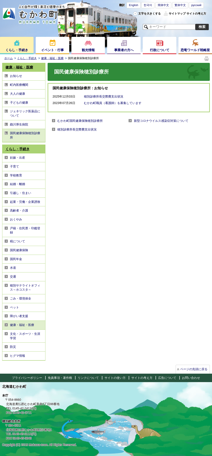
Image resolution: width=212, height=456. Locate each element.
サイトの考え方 (196, 13)
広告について (167, 377)
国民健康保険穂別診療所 (25, 135)
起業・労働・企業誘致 (25, 202)
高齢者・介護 (19, 210)
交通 (13, 276)
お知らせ (16, 76)
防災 (13, 347)
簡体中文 (163, 5)
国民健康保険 (19, 250)
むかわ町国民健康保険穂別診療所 (80, 120)
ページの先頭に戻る (193, 369)
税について (17, 241)
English (133, 5)
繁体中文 (180, 5)
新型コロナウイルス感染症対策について (161, 120)
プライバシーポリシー (27, 377)
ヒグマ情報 (17, 355)
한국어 (148, 5)
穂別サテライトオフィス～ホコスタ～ (25, 288)
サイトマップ (177, 13)
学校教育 (16, 175)
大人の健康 (17, 93)
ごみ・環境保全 (20, 298)
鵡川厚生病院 (19, 124)
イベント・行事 (52, 50)
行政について (159, 50)
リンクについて (88, 377)
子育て (14, 166)
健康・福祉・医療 (52, 58)
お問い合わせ (191, 377)
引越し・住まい (20, 193)
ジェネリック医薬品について (25, 113)
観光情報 (88, 50)
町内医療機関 (19, 84)
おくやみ (16, 219)
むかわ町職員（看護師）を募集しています (112, 103)
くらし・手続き (16, 50)
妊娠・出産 (17, 157)
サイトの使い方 (115, 377)
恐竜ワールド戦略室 (195, 50)
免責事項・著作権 (60, 377)
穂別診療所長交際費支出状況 (103, 96)
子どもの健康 (19, 102)
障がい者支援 (19, 316)
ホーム (8, 58)
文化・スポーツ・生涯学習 (25, 336)
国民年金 (16, 259)
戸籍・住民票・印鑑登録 (25, 230)
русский (196, 5)
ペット (14, 307)
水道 (13, 267)
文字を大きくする (149, 13)
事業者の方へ (124, 50)
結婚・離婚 (17, 184)
